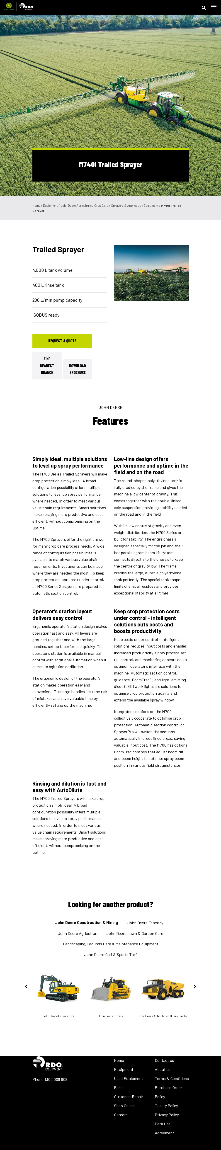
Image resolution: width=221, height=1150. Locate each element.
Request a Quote (62, 340)
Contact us (164, 1060)
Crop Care (101, 205)
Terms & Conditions (172, 1078)
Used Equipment (128, 1078)
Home (36, 205)
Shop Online (124, 1105)
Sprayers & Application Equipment (134, 205)
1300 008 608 (55, 1079)
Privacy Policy (167, 1114)
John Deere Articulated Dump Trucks (163, 993)
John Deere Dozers (111, 993)
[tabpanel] (151, 273)
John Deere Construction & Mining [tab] (86, 922)
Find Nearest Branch (47, 365)
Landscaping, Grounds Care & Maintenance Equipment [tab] (110, 943)
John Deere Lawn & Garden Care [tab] (134, 933)
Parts (119, 1087)
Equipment (123, 1069)
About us (162, 1069)
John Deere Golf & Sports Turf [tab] (110, 954)
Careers (121, 1114)
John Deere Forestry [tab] (145, 922)
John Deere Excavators (58, 993)
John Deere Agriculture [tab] (78, 933)
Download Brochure (77, 369)
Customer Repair (128, 1096)
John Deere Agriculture (76, 205)
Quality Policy (166, 1105)
